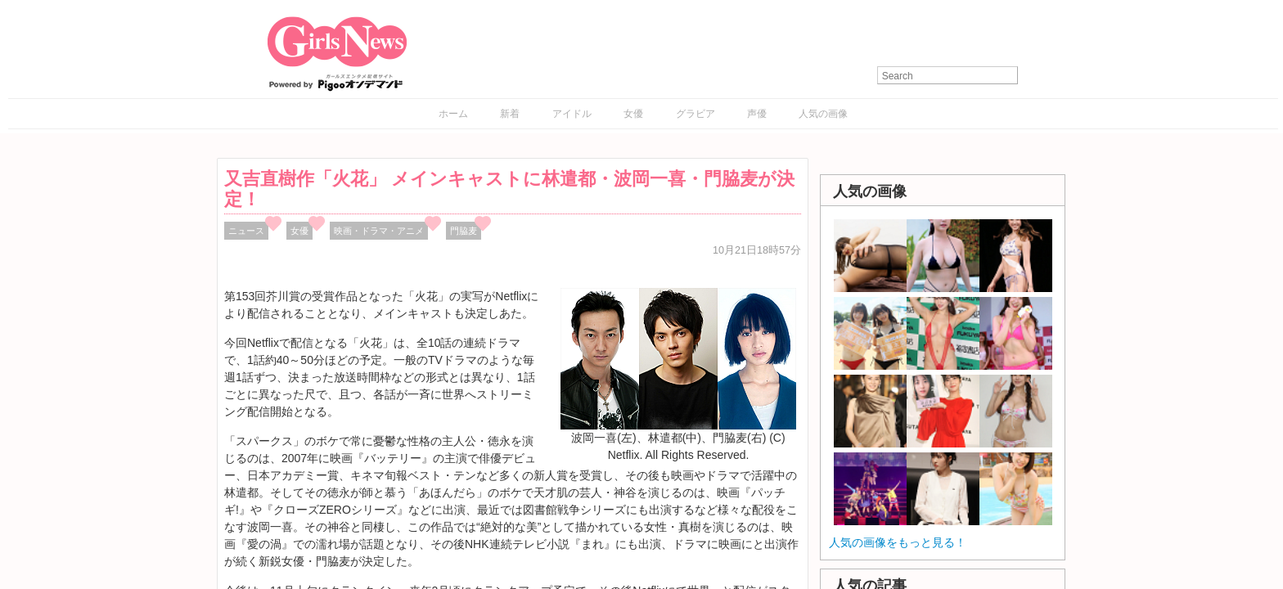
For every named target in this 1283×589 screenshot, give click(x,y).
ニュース (246, 231)
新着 (510, 113)
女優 (633, 113)
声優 (757, 113)
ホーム (453, 113)
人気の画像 (823, 113)
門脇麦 (463, 231)
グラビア (695, 113)
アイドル (572, 113)
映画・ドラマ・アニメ (379, 231)
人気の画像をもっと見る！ (897, 542)
